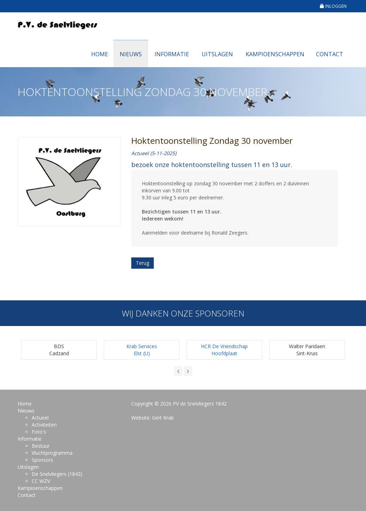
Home (99, 54)
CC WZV (41, 481)
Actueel (40, 417)
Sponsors (42, 459)
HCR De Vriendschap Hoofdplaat (224, 350)
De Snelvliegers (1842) (57, 474)
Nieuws (131, 54)
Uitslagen (217, 54)
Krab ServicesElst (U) (141, 350)
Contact (329, 54)
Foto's (39, 431)
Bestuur (41, 445)
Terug (142, 263)
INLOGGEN (333, 6)
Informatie (171, 54)
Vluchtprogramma (52, 452)
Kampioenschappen (275, 54)
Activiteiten (44, 424)
